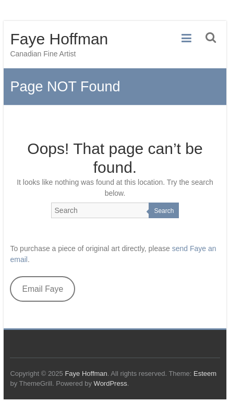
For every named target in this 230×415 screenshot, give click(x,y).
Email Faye (42, 288)
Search (164, 211)
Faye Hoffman (59, 39)
